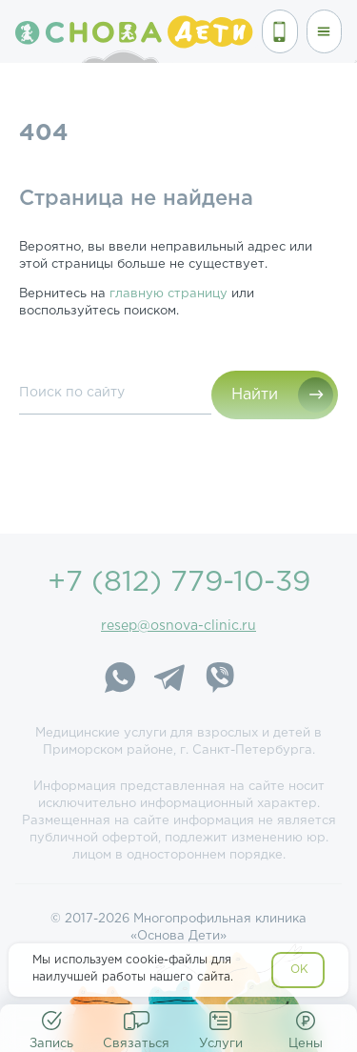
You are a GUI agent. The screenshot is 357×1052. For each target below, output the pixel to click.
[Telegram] (169, 680)
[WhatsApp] (120, 680)
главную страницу (168, 294)
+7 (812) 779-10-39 (179, 583)
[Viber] (219, 680)
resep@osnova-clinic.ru (178, 626)
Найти (254, 395)
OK (299, 969)
